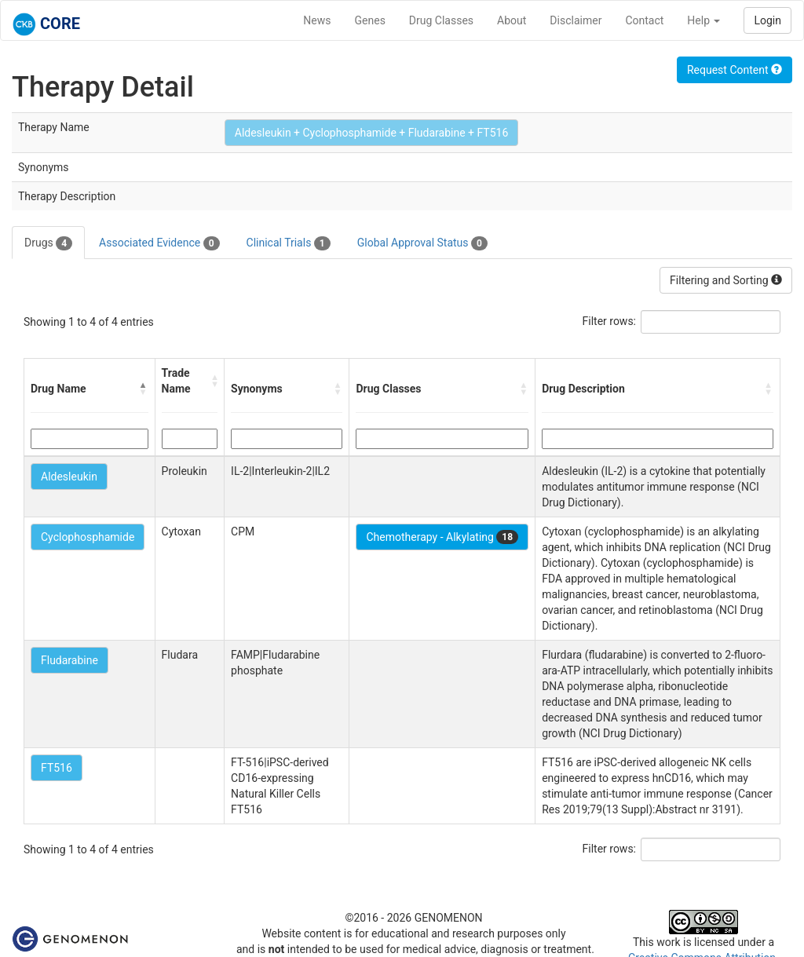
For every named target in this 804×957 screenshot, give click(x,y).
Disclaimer (575, 20)
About (511, 20)
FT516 (56, 768)
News (317, 20)
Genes (370, 20)
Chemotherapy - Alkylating (442, 537)
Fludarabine (69, 660)
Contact (644, 20)
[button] (143, 388)
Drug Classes (441, 20)
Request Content (734, 70)
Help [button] (703, 20)
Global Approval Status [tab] (422, 243)
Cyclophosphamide (87, 537)
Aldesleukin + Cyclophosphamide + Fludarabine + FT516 (372, 132)
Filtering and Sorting (726, 280)
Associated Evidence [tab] (159, 243)
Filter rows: (610, 321)
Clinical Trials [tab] (289, 243)
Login (767, 20)
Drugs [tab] (48, 243)
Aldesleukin (69, 476)
